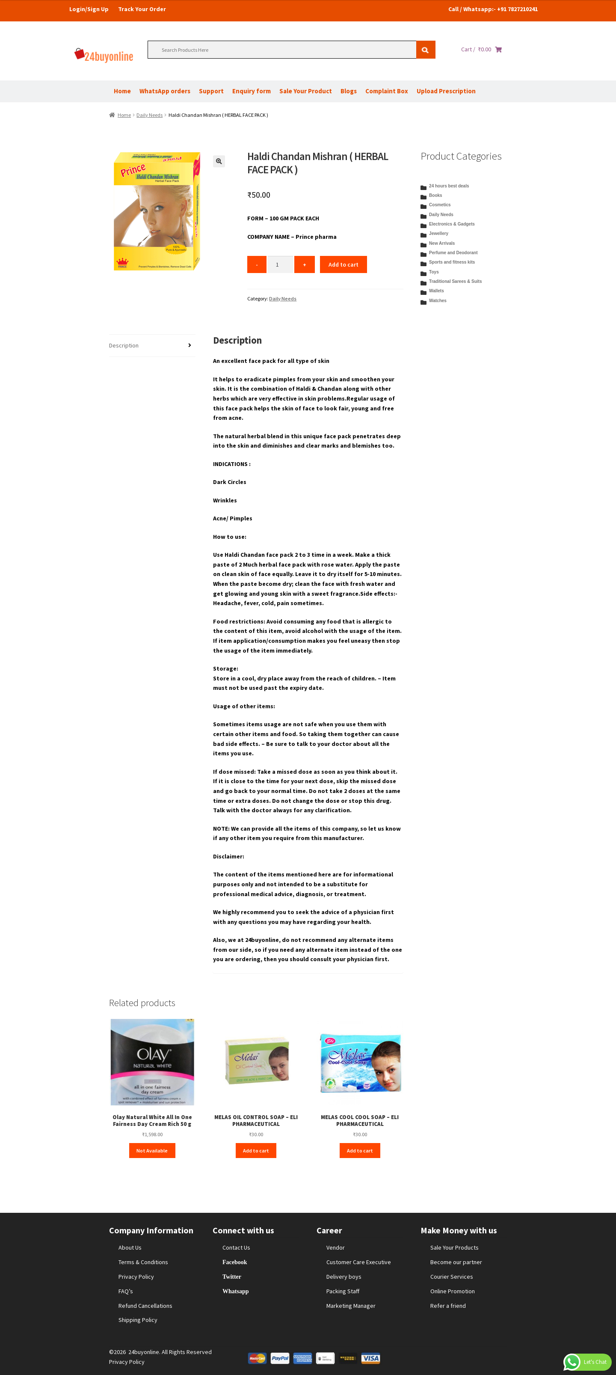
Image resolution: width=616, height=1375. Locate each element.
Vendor (335, 1247)
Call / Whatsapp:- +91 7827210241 (493, 9)
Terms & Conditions (143, 1262)
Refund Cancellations (145, 1306)
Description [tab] (124, 345)
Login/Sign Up (89, 9)
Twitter (231, 1277)
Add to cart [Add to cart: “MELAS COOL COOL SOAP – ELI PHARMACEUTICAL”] (360, 1150)
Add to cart (343, 264)
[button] (219, 161)
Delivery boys (343, 1276)
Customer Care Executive (358, 1262)
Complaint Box (386, 91)
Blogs (349, 91)
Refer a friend (448, 1306)
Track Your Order (142, 9)
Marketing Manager (351, 1306)
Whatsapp (235, 1291)
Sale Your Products (454, 1247)
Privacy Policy (136, 1276)
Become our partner (456, 1262)
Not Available (152, 1150)
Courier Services (451, 1276)
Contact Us (236, 1247)
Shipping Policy (137, 1320)
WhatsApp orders (164, 91)
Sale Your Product (305, 91)
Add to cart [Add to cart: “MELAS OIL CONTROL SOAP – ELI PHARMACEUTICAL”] (256, 1150)
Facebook (234, 1262)
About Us (130, 1247)
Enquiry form (251, 91)
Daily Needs (149, 115)
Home (122, 91)
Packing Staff (342, 1291)
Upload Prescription (446, 91)
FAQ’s (125, 1291)
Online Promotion (452, 1291)
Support (211, 91)
